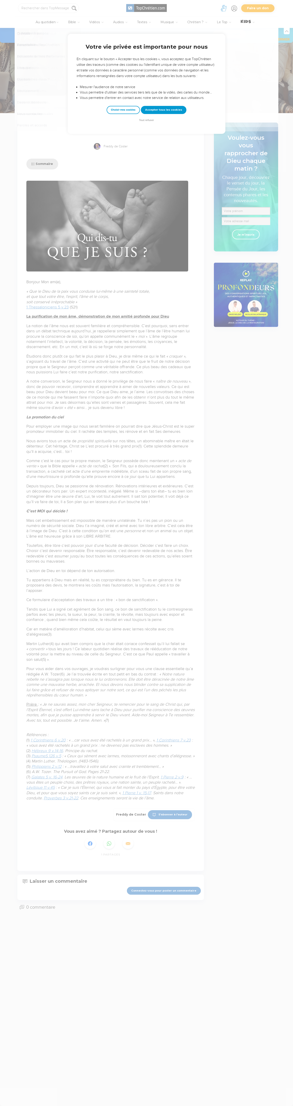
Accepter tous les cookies (163, 109)
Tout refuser (146, 120)
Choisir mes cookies (123, 109)
